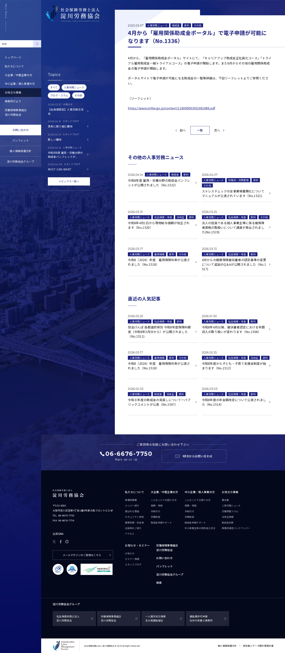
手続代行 (155, 511)
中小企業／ (200, 492)
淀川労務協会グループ (20, 161)
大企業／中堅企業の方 (18, 75)
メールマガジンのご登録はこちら (82, 555)
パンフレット (20, 140)
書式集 (50, 44)
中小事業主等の (200, 528)
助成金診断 (53, 88)
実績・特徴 (157, 505)
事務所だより (13, 101)
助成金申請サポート (161, 522)
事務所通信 (236, 528)
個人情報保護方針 (21, 151)
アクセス (129, 533)
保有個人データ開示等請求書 (258, 645)
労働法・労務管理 (238, 180)
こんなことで (164, 500)
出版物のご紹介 (133, 528)
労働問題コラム (55, 62)
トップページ (13, 57)
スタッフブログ (133, 564)
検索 (159, 583)
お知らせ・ (137, 545)
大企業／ (164, 492)
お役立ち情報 (13, 92)
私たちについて (14, 66)
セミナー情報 (132, 558)
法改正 (180, 217)
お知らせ (129, 553)
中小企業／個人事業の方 (20, 83)
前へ (183, 130)
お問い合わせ (20, 130)
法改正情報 (228, 516)
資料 (186, 25)
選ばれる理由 (132, 511)
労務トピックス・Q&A (60, 70)
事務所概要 (131, 500)
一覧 (200, 130)
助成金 (176, 25)
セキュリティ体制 (134, 516)
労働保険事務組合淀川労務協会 (16, 112)
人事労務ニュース (57, 53)
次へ (217, 130)
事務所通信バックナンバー (62, 79)
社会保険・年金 (163, 217)
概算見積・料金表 (134, 522)
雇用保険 (159, 254)
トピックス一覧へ (69, 181)
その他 (198, 25)
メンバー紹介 (132, 505)
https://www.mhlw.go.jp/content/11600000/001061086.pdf (171, 108)
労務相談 (155, 516)
